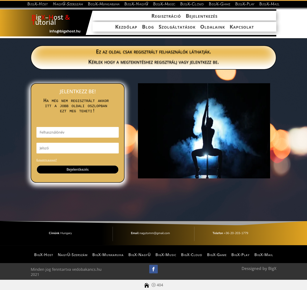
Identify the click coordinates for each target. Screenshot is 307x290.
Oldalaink (212, 27)
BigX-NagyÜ (136, 5)
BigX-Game (219, 5)
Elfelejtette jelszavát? (46, 160)
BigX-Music (164, 5)
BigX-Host (37, 5)
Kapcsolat (242, 27)
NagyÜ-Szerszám (68, 5)
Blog (148, 27)
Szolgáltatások (177, 27)
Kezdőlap (126, 27)
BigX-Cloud (192, 5)
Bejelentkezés (201, 16)
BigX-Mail (269, 5)
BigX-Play (245, 5)
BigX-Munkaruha (104, 5)
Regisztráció (166, 16)
